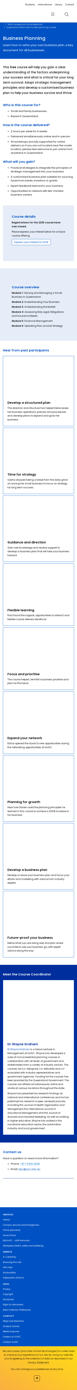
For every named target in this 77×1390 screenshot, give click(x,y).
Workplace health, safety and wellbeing (23, 1245)
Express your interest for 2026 (31, 242)
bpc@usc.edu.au (29, 1169)
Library (58, 4)
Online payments (12, 1230)
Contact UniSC (10, 1342)
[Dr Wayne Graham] (38, 1008)
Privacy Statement (38, 1362)
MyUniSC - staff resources (16, 1240)
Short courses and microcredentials (25, 24)
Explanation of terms (13, 1277)
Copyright (8, 1294)
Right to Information (13, 1304)
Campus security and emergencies (21, 1225)
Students (30, 4)
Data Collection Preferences (17, 1309)
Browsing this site (12, 1262)
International (45, 4)
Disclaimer (8, 1299)
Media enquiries (11, 1331)
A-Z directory (9, 1256)
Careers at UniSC (12, 1336)
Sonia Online (9, 1235)
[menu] (53, 14)
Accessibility (9, 1272)
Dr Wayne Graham (18, 1049)
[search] (66, 14)
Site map (7, 1267)
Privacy (6, 1289)
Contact (69, 4)
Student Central (11, 1326)
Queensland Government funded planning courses (31, 27)
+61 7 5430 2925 (30, 1163)
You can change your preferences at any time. (37, 1369)
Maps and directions (13, 1321)
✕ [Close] (37, 1378)
